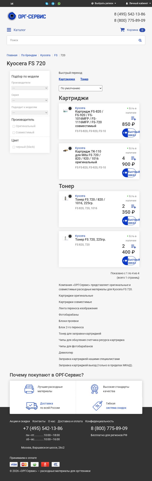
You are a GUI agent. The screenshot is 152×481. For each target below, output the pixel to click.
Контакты (39, 421)
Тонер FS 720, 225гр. (90, 239)
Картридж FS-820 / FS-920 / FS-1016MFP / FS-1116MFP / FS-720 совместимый (89, 119)
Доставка (46, 403)
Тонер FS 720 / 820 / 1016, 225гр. (90, 201)
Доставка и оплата (70, 421)
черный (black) (25, 146)
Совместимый (25, 132)
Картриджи (67, 79)
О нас (51, 421)
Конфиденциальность (99, 421)
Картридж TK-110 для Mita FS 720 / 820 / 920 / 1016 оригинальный (88, 157)
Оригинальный (25, 126)
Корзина (132, 29)
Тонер (84, 79)
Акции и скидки (20, 421)
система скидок (116, 407)
